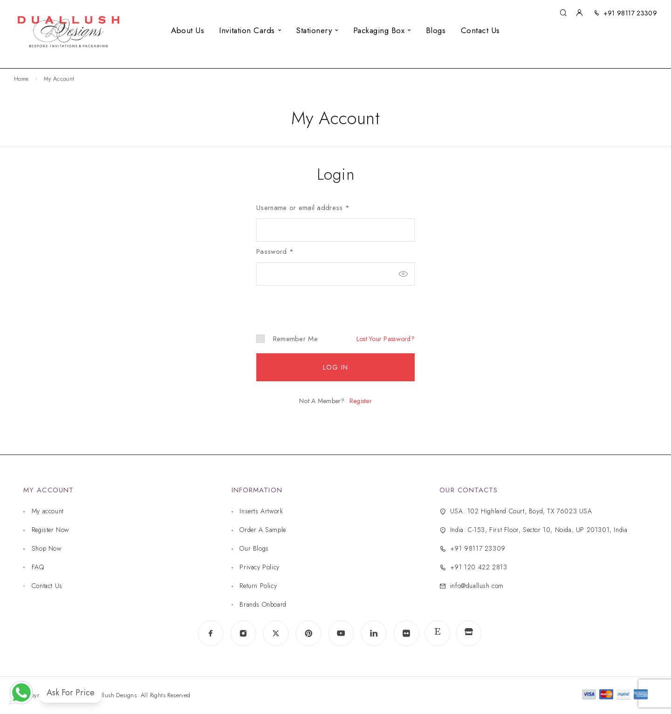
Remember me (287, 339)
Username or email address (302, 208)
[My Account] (579, 13)
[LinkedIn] (373, 633)
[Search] (563, 13)
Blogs (436, 30)
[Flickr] (406, 633)
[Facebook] (210, 633)
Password (275, 251)
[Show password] (403, 274)
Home (21, 79)
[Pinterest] (308, 633)
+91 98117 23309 (630, 13)
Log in (335, 367)
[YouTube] (341, 633)
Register (360, 401)
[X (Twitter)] (276, 633)
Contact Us (480, 30)
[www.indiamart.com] (468, 633)
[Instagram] (243, 633)
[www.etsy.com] (437, 633)
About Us (187, 30)
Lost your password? (385, 338)
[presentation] (320, 302)
